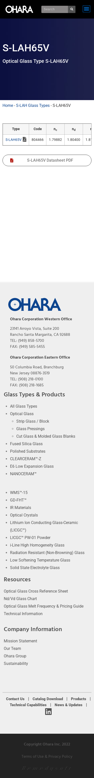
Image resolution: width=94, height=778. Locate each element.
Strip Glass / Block (32, 421)
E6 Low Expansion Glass (32, 466)
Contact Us (15, 699)
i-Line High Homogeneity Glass (37, 545)
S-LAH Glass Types (33, 105)
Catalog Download (48, 699)
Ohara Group (15, 656)
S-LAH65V (16, 140)
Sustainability (16, 663)
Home (8, 105)
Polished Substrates (27, 451)
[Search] (71, 9)
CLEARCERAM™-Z (25, 458)
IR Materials (20, 507)
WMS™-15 (19, 492)
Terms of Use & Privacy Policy (47, 756)
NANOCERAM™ (23, 473)
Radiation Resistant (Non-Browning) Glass (47, 552)
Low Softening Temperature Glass (40, 560)
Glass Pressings (30, 428)
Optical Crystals (24, 515)
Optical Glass (22, 413)
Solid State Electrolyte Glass (35, 567)
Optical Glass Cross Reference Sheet (36, 591)
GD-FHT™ (18, 500)
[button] (86, 9)
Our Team (12, 648)
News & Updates (68, 705)
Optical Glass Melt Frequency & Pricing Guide (43, 606)
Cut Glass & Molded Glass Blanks (45, 436)
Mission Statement (20, 641)
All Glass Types (23, 406)
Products (78, 699)
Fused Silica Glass (26, 443)
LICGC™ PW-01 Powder (30, 537)
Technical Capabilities (28, 705)
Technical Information (23, 613)
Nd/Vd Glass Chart (20, 598)
